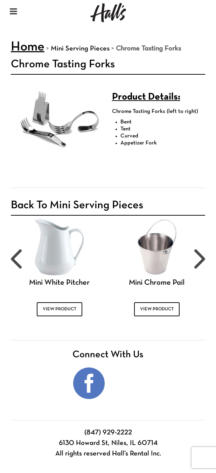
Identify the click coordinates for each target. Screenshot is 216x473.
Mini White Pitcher (59, 282)
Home (27, 47)
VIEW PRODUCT (59, 309)
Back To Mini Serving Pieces (77, 205)
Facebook (89, 383)
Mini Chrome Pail (156, 282)
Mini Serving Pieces (80, 49)
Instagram (127, 383)
